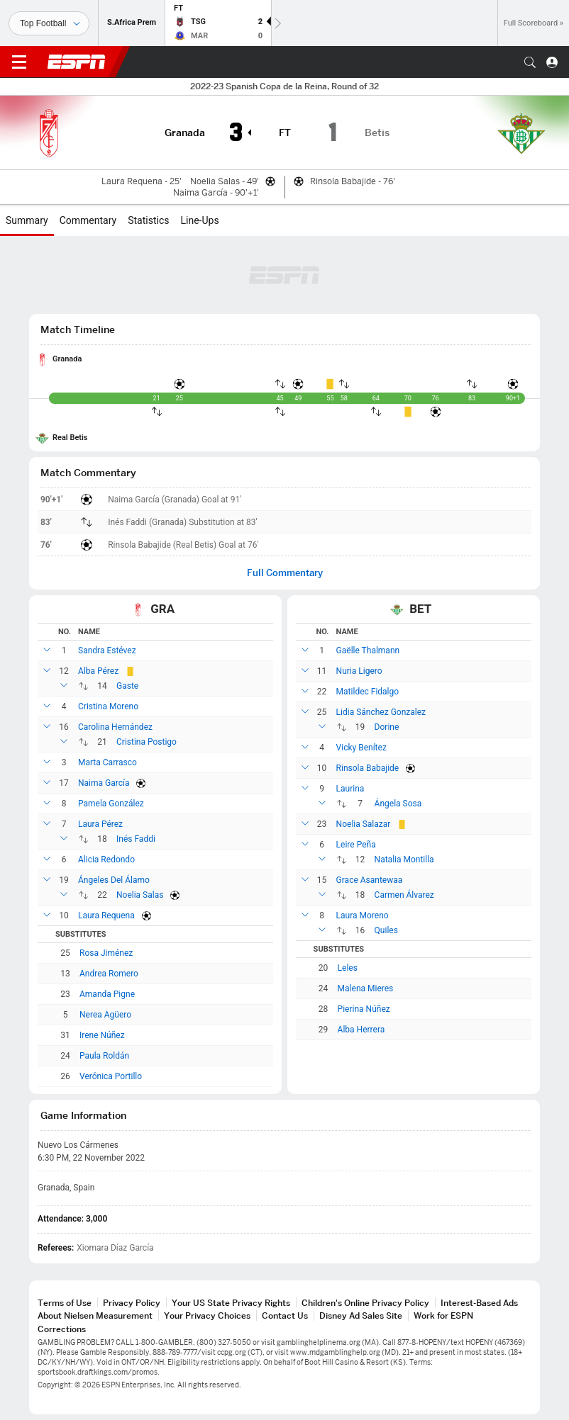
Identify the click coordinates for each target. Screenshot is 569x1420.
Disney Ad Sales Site (360, 1315)
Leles (348, 968)
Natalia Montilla (404, 859)
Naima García (103, 783)
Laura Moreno (362, 915)
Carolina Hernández (115, 727)
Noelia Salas (139, 895)
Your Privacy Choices (207, 1315)
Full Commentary (285, 573)
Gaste (127, 686)
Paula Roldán (104, 1056)
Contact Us (285, 1315)
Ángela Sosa (398, 803)
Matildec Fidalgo (367, 692)
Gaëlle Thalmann (368, 650)
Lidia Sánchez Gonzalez (381, 712)
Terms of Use (65, 1302)
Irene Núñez (102, 1035)
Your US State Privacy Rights (231, 1302)
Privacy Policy (131, 1302)
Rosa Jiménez (106, 953)
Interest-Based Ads (479, 1302)
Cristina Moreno (108, 706)
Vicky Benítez (361, 748)
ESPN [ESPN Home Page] (77, 61)
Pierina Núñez (364, 1009)
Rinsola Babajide (367, 768)
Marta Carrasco (107, 762)
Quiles (386, 930)
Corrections (62, 1329)
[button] (530, 62)
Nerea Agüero (105, 1015)
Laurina (350, 789)
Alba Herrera (361, 1030)
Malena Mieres (366, 988)
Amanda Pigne (107, 994)
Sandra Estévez (107, 650)
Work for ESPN (443, 1315)
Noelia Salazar (363, 824)
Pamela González (111, 803)
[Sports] (49, 23)
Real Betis (70, 437)
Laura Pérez (100, 824)
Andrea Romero (108, 974)
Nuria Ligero (359, 671)
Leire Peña (356, 845)
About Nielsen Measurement (95, 1315)
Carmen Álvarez (404, 895)
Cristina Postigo (146, 742)
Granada (67, 359)
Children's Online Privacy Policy (365, 1302)
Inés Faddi (135, 839)
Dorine (387, 727)
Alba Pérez (98, 671)
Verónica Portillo (110, 1076)
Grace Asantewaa (369, 880)
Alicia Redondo (106, 859)
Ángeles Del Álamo (114, 880)
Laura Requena (106, 915)
